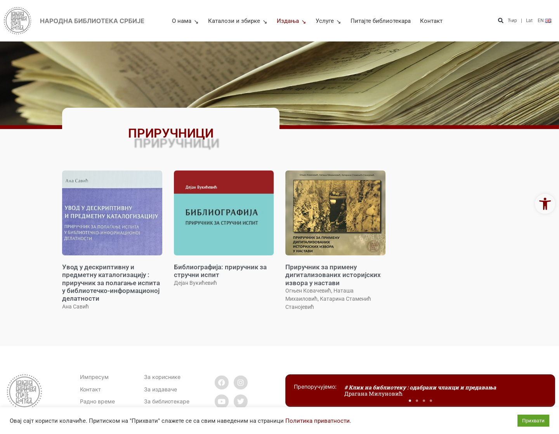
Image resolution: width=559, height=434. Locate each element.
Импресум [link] (94, 377)
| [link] (521, 20)
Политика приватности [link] (317, 420)
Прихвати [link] (533, 421)
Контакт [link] (431, 20)
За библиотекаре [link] (166, 401)
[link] (545, 204)
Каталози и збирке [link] (237, 21)
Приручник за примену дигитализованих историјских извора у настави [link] (333, 275)
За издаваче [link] (160, 389)
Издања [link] (291, 21)
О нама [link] (185, 21)
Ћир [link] (512, 20)
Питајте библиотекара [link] (381, 20)
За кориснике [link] (162, 377)
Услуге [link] (328, 21)
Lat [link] (529, 20)
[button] (501, 21)
